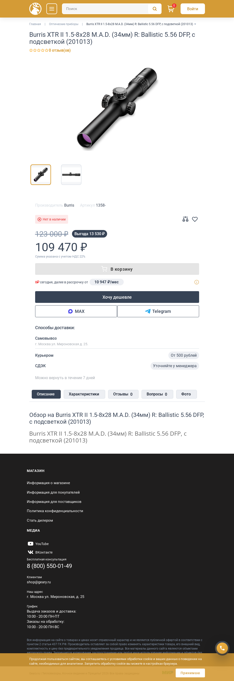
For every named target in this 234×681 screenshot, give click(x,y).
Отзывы (121, 395)
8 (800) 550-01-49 (49, 566)
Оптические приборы (63, 24)
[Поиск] (112, 8)
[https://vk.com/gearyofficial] (39, 552)
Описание (46, 394)
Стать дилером (40, 520)
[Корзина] (171, 8)
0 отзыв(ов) (60, 50)
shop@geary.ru (39, 582)
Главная (35, 24)
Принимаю (190, 673)
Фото (182, 394)
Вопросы (154, 395)
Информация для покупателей (53, 492)
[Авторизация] (193, 8)
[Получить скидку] (222, 648)
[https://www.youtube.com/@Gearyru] (38, 543)
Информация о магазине (48, 483)
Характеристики (83, 394)
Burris (69, 205)
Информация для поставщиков (54, 501)
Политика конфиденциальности (55, 511)
